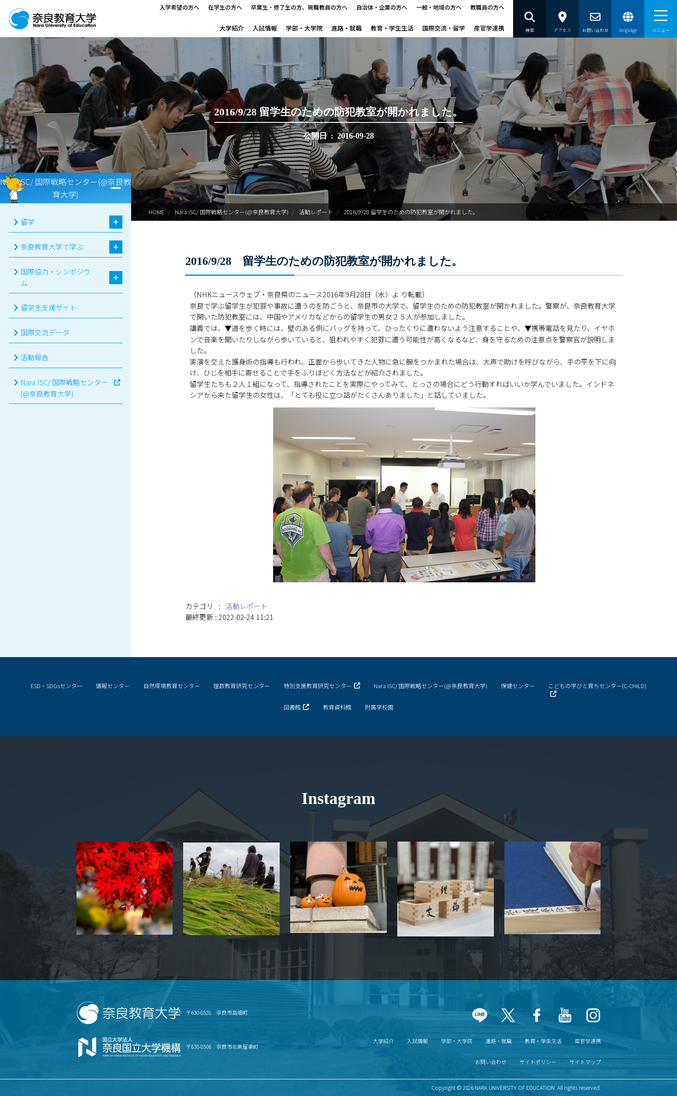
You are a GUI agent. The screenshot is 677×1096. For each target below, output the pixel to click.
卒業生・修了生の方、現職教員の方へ (299, 7)
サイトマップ (585, 1061)
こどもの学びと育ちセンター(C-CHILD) (597, 686)
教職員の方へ (487, 7)
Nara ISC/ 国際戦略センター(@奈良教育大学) (231, 212)
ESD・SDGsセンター (57, 686)
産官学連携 (489, 28)
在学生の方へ (225, 7)
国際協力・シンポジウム (55, 277)
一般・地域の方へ (439, 7)
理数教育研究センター (241, 686)
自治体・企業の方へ (381, 7)
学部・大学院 (304, 28)
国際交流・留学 (443, 28)
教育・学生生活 (392, 28)
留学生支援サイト (48, 307)
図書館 (292, 707)
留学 (28, 221)
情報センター (113, 686)
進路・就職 (346, 28)
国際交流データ (45, 332)
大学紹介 (231, 28)
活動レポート (316, 212)
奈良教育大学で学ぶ (52, 246)
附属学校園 (379, 707)
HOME (156, 212)
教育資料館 (337, 707)
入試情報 (265, 28)
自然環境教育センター (171, 686)
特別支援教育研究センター (318, 686)
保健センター (518, 686)
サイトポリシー (538, 1061)
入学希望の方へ (179, 7)
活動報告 (35, 357)
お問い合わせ (491, 1061)
